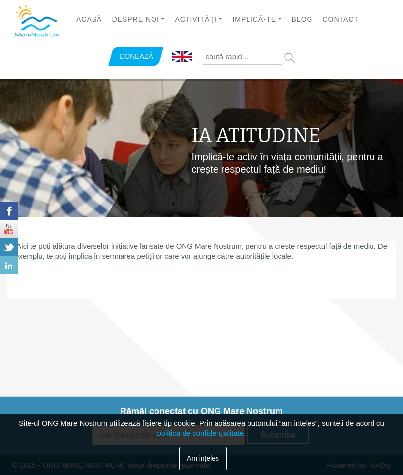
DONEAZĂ (136, 56)
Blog (302, 19)
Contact (340, 19)
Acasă (89, 19)
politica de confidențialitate (200, 433)
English (182, 57)
